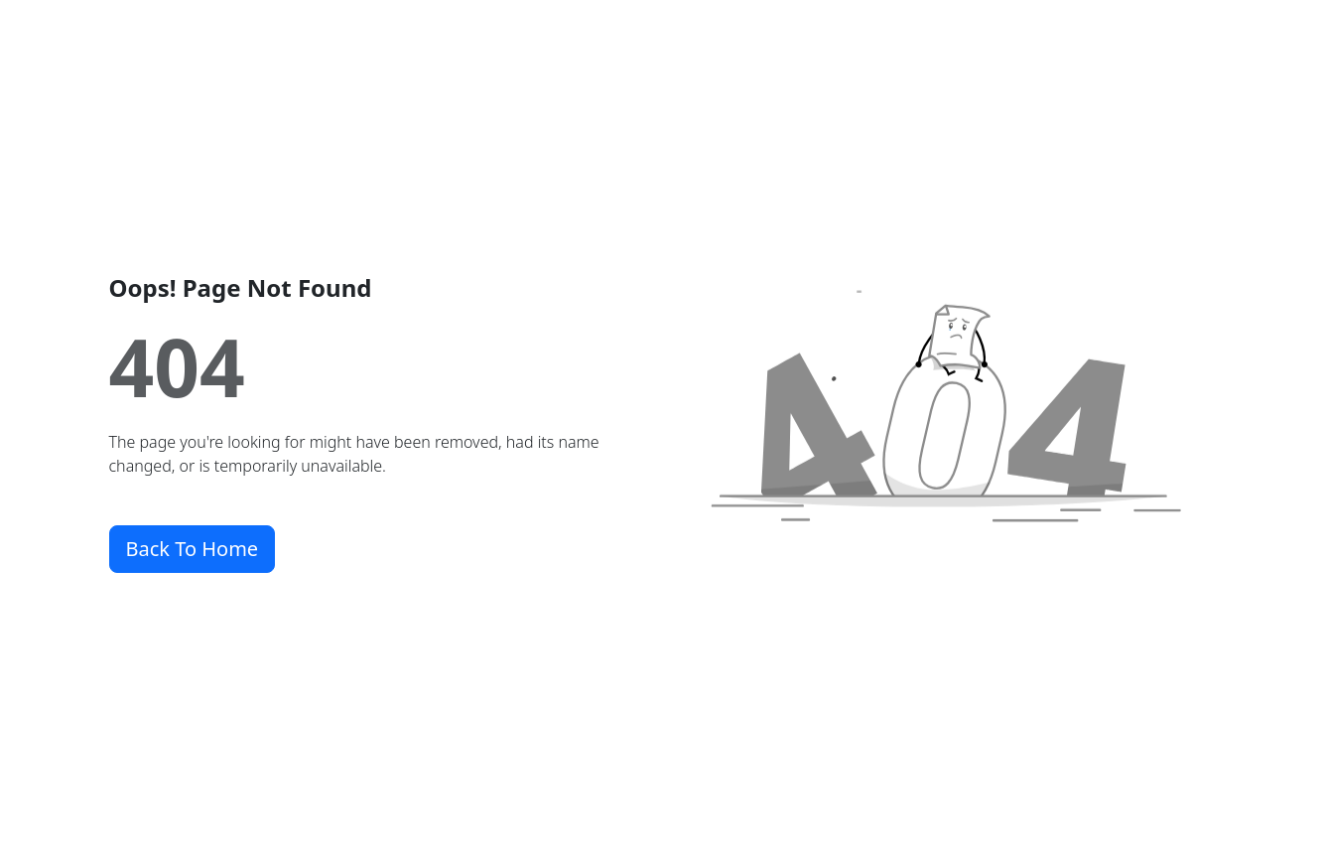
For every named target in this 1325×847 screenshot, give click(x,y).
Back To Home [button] (192, 548)
